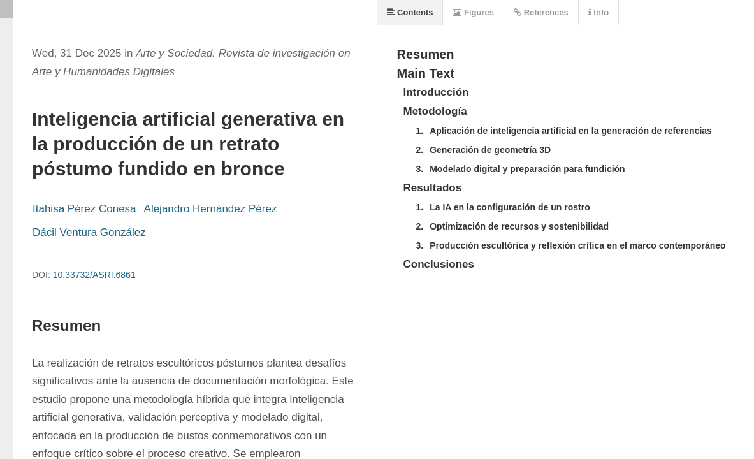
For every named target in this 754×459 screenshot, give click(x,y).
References (541, 12)
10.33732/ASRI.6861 (94, 275)
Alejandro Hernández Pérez (210, 209)
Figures (473, 12)
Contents (410, 12)
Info (598, 12)
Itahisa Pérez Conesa (84, 209)
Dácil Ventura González (89, 232)
